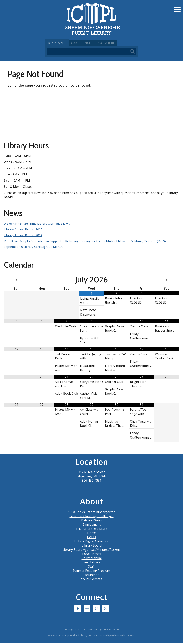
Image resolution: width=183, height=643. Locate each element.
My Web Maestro (125, 635)
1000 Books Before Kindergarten (91, 512)
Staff (91, 566)
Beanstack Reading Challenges (92, 516)
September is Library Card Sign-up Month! (34, 247)
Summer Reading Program (91, 570)
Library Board (92, 545)
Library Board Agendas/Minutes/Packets (91, 549)
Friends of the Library (91, 528)
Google (91, 43)
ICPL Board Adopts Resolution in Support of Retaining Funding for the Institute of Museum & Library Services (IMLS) (87, 241)
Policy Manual (92, 558)
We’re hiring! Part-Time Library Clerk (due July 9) (38, 223)
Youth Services (91, 579)
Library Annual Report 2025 (23, 229)
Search (122, 43)
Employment (92, 524)
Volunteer (91, 574)
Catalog (60, 43)
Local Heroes (91, 554)
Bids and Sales (91, 520)
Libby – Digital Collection (91, 541)
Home (91, 533)
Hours (91, 537)
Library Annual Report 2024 (23, 235)
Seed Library (92, 562)
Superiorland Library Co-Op (80, 635)
